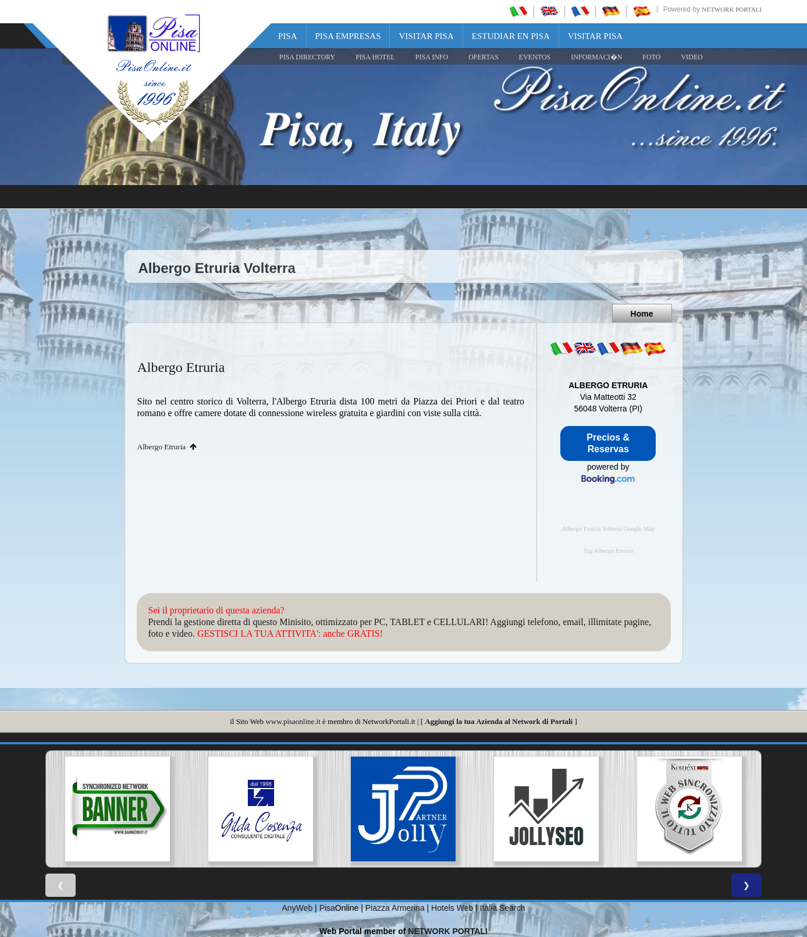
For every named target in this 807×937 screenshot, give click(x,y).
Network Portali (732, 9)
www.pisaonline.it (292, 721)
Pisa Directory (307, 57)
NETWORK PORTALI (448, 931)
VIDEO (691, 57)
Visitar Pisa (426, 36)
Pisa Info (431, 57)
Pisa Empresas (348, 36)
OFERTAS (483, 57)
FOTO (651, 57)
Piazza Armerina (395, 908)
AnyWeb (297, 908)
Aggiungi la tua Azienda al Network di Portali (499, 721)
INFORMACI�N (596, 57)
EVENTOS (534, 57)
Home (642, 313)
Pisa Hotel (375, 57)
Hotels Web (452, 908)
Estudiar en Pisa (511, 36)
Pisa (287, 36)
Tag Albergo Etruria (608, 551)
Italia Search (502, 908)
